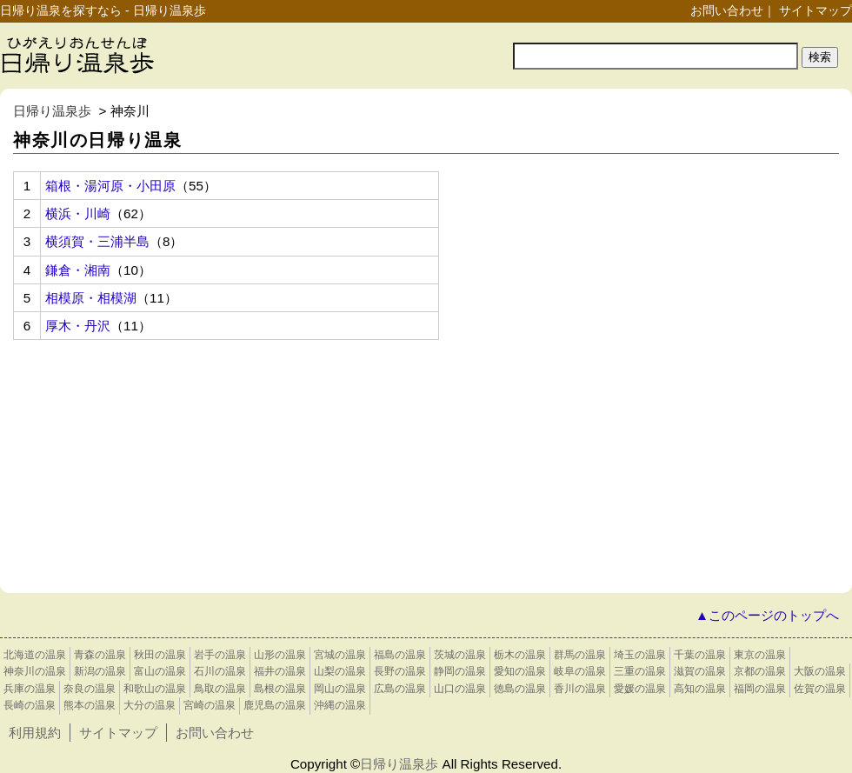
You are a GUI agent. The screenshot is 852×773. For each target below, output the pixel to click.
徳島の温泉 (520, 689)
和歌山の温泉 (154, 689)
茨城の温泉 (460, 655)
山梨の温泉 (340, 671)
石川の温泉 (220, 671)
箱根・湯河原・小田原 (110, 185)
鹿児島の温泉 (274, 705)
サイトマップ (815, 10)
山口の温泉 (460, 689)
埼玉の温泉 (640, 655)
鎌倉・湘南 (77, 270)
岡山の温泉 (340, 689)
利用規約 (35, 732)
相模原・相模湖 (90, 297)
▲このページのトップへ (767, 615)
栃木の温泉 (520, 655)
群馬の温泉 (580, 655)
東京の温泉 (760, 655)
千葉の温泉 (700, 655)
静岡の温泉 (460, 671)
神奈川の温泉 (34, 671)
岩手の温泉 (220, 655)
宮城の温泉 (340, 655)
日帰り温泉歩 (52, 110)
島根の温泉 (280, 689)
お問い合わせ (726, 10)
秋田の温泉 (160, 655)
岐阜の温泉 (580, 671)
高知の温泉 (700, 689)
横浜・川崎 (77, 213)
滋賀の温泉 (700, 671)
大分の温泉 (149, 705)
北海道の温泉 (34, 655)
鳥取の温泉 (220, 689)
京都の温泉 (760, 671)
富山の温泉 (160, 671)
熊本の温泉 (89, 705)
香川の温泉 (580, 689)
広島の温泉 (400, 689)
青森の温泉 (100, 655)
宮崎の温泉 (209, 705)
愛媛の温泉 (640, 689)
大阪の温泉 (820, 671)
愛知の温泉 (520, 671)
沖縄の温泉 (340, 705)
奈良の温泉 (89, 689)
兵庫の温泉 (29, 689)
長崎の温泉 (29, 705)
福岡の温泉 (760, 689)
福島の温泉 (400, 655)
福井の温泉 (280, 671)
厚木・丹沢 (77, 325)
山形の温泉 (280, 655)
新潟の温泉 (100, 671)
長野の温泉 (400, 671)
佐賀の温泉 (820, 689)
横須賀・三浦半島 (97, 241)
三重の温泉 (640, 671)
